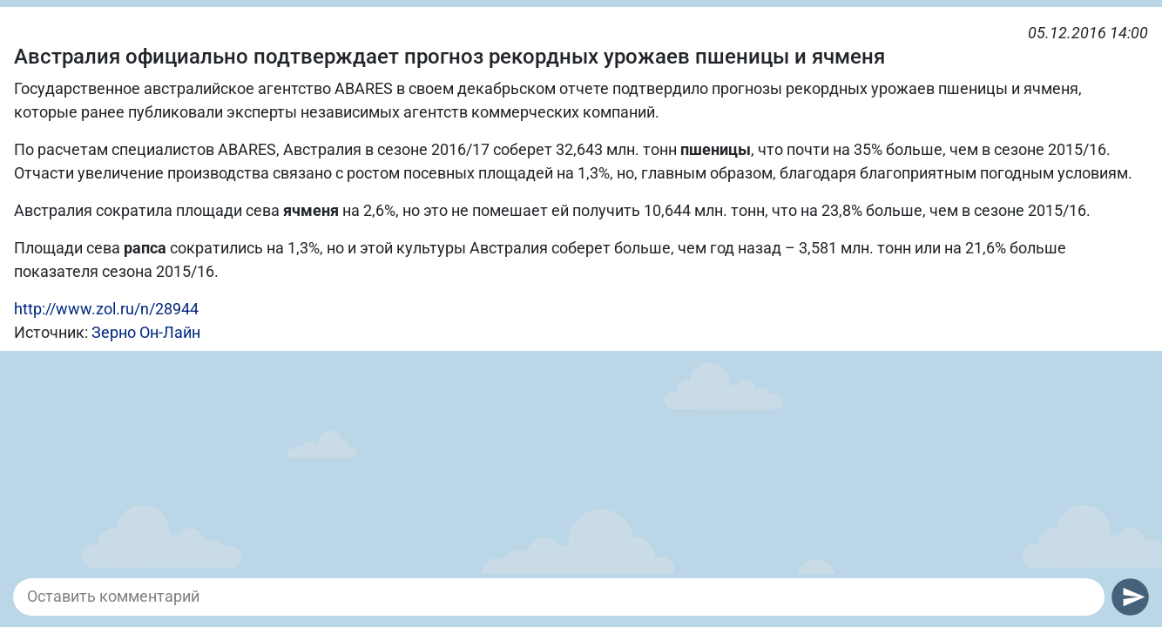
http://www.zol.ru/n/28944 (106, 309)
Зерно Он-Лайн (145, 332)
